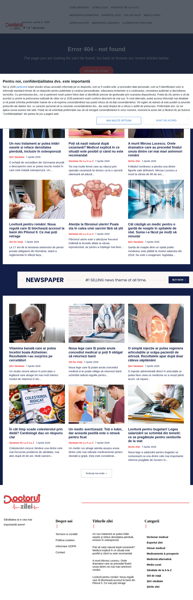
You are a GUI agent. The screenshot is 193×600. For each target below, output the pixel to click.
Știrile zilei (134, 156)
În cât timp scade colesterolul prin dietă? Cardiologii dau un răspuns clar (36, 417)
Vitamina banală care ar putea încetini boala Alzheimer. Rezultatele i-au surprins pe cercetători (36, 341)
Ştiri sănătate (16, 156)
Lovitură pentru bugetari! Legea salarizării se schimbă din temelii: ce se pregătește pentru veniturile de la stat (155, 419)
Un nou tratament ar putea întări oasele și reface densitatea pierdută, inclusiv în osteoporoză (36, 148)
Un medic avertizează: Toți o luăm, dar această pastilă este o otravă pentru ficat (95, 417)
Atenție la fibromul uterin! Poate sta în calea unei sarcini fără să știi (93, 221)
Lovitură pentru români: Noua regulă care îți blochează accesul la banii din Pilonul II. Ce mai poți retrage (37, 223)
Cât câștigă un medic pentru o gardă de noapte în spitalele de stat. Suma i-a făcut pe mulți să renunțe (155, 223)
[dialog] (96, 101)
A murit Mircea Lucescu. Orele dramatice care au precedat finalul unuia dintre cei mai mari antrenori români (154, 148)
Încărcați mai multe (96, 454)
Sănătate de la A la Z (81, 156)
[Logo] (22, 482)
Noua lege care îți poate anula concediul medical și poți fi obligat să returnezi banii (96, 339)
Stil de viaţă (16, 231)
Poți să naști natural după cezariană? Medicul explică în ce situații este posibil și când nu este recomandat (95, 148)
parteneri (21, 87)
